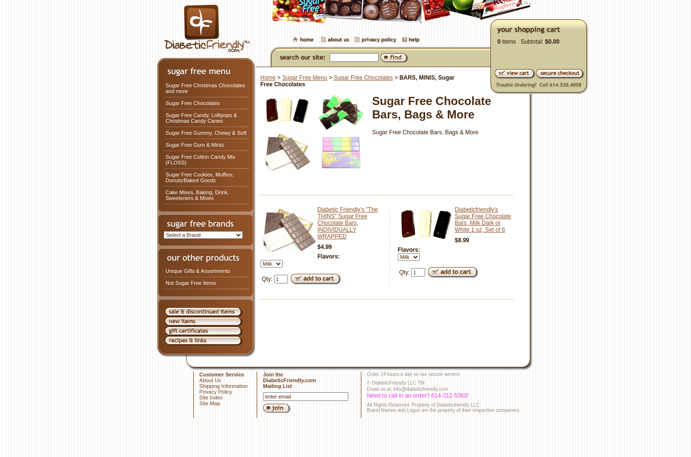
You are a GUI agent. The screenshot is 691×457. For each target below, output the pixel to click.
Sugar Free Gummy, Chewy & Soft (206, 133)
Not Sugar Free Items (191, 283)
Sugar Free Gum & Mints (195, 145)
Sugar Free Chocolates (193, 103)
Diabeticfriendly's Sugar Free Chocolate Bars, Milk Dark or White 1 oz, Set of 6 (483, 219)
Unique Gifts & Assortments (198, 271)
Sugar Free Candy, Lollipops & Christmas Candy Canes (201, 118)
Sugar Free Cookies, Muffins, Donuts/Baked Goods (200, 177)
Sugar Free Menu (304, 77)
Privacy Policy (215, 392)
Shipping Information (223, 386)
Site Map (209, 403)
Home (268, 77)
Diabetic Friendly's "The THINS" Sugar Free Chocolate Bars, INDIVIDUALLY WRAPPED (348, 223)
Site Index (211, 397)
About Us (210, 380)
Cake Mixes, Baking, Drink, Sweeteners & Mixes (197, 195)
